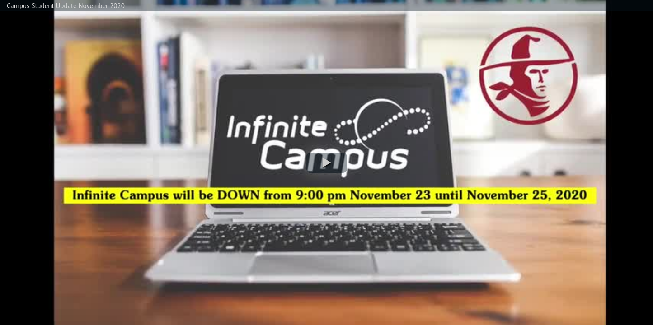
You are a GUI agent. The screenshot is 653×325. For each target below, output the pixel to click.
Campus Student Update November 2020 (66, 5)
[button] (326, 163)
